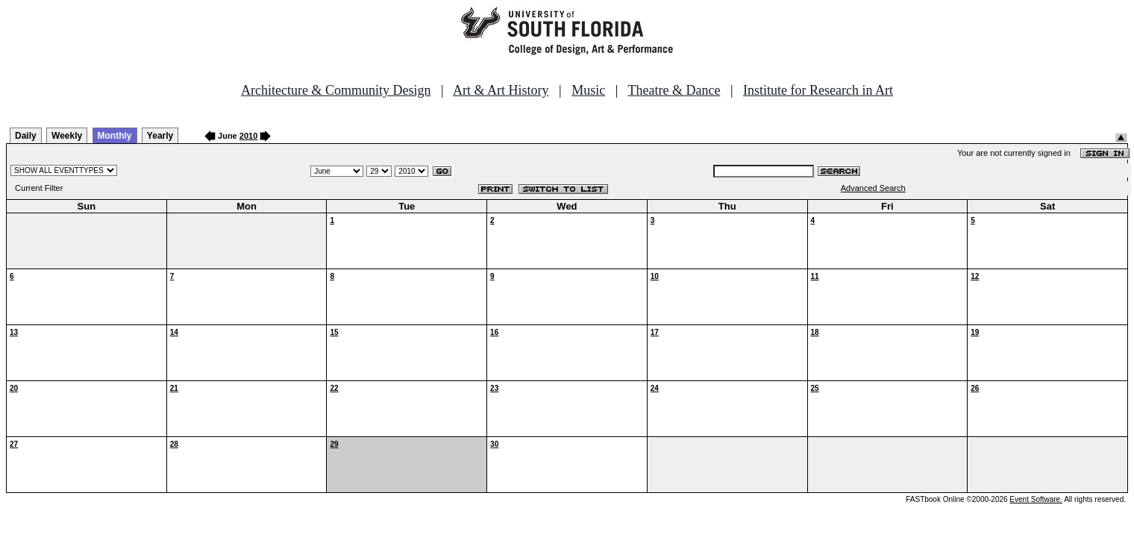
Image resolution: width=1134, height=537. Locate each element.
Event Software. (1035, 499)
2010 (248, 135)
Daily (26, 136)
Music (588, 90)
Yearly (160, 136)
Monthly (115, 136)
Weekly (66, 136)
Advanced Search (873, 187)
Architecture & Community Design (335, 90)
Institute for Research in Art (818, 90)
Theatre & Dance (673, 90)
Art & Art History (501, 90)
